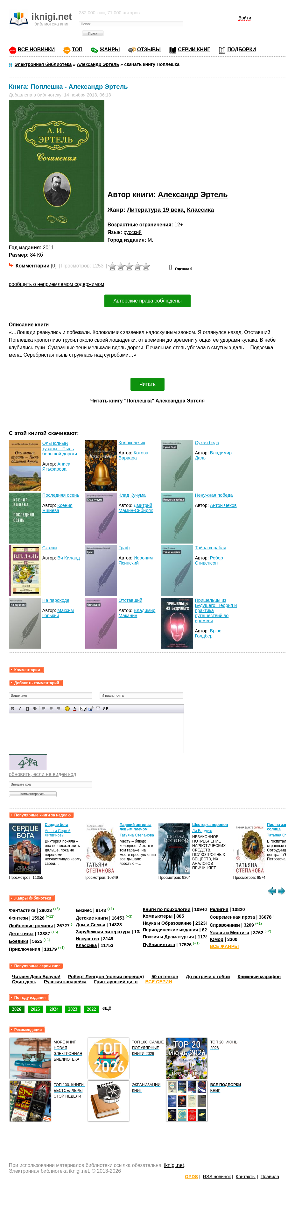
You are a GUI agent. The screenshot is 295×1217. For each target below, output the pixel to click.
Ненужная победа (214, 495)
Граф (124, 547)
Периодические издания (170, 929)
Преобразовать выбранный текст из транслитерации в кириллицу (98, 709)
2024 (54, 1009)
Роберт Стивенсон (210, 560)
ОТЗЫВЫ (149, 49)
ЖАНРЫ (110, 49)
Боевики (18, 941)
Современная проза (232, 917)
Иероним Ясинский (136, 560)
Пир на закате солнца (280, 826)
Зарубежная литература (103, 931)
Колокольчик (132, 442)
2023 (72, 1009)
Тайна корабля (210, 547)
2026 (16, 1009)
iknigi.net (174, 1165)
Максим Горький (58, 613)
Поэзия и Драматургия (168, 936)
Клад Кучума (132, 495)
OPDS (191, 1176)
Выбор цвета (74, 709)
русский (132, 232)
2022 (91, 1009)
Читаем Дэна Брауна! (36, 976)
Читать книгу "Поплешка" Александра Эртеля (147, 400)
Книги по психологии (167, 909)
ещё (106, 1008)
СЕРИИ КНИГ (194, 49)
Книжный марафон (259, 976)
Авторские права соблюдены (147, 300)
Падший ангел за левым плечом (135, 826)
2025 (35, 1009)
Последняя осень (60, 495)
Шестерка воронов (210, 824)
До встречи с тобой (208, 976)
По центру (51, 709)
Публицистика (159, 944)
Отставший (131, 600)
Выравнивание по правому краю (58, 709)
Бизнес (84, 910)
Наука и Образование (167, 923)
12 (177, 224)
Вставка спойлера (105, 709)
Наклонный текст (20, 709)
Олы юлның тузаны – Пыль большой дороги (59, 448)
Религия (219, 909)
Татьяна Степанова (137, 835)
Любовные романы (31, 925)
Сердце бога (56, 824)
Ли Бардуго (202, 831)
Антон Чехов (223, 505)
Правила (270, 1176)
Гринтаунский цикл (116, 981)
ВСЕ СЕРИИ (158, 981)
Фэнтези (18, 918)
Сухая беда (207, 442)
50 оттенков (164, 976)
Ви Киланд (68, 557)
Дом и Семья (90, 924)
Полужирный (13, 709)
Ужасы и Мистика (229, 932)
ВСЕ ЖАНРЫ (224, 946)
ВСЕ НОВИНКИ (36, 49)
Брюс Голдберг (208, 633)
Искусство (87, 938)
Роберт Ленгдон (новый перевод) (106, 976)
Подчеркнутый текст (27, 709)
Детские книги (92, 918)
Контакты (246, 1176)
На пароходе (55, 600)
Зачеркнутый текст (35, 709)
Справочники (225, 924)
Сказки (49, 547)
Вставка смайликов (67, 709)
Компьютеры (158, 916)
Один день (24, 981)
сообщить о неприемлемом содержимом (56, 284)
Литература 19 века (155, 209)
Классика (200, 209)
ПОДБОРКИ (241, 49)
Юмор (216, 939)
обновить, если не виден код (42, 774)
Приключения (24, 948)
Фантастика (22, 910)
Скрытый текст (83, 709)
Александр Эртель (193, 194)
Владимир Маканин (137, 613)
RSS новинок (217, 1176)
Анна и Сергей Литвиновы (58, 833)
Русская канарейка (65, 981)
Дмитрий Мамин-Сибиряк (136, 508)
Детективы (21, 933)
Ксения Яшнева (57, 508)
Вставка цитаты (91, 709)
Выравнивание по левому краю (43, 709)
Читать (147, 384)
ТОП (77, 49)
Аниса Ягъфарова (56, 466)
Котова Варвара (133, 455)
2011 (48, 247)
